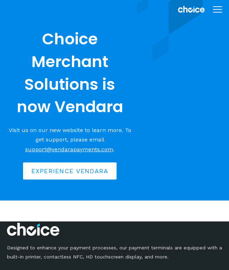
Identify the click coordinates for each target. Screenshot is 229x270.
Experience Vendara (70, 171)
